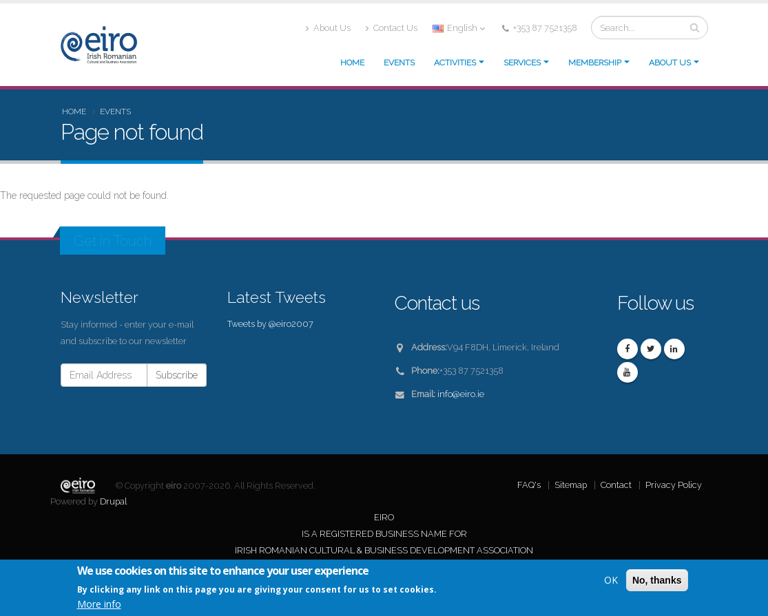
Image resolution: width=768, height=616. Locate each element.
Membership (594, 62)
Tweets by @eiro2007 (270, 324)
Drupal (113, 501)
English (459, 28)
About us (670, 62)
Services (522, 62)
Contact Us (391, 28)
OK (611, 579)
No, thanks (657, 580)
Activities (455, 62)
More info (99, 603)
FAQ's (529, 485)
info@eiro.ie (460, 394)
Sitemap (570, 485)
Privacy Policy (673, 485)
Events (399, 62)
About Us (328, 28)
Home (352, 62)
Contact (616, 485)
